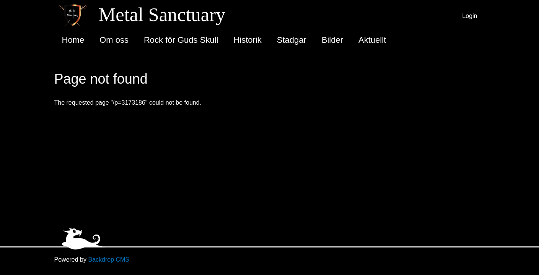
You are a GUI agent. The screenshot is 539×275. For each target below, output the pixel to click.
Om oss (114, 40)
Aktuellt (372, 40)
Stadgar (291, 40)
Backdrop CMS (108, 259)
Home (73, 40)
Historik (247, 40)
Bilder (332, 40)
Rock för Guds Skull (181, 40)
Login (469, 16)
